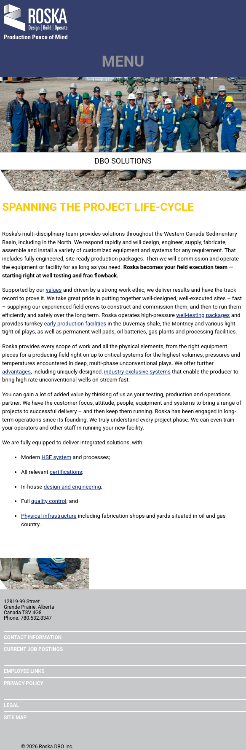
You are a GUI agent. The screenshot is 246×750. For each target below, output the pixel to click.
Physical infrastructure (49, 516)
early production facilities (75, 323)
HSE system (57, 457)
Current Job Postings (33, 649)
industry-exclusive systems (137, 371)
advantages (16, 371)
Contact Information (33, 637)
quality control (48, 501)
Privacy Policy (23, 683)
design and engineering (72, 487)
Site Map (15, 717)
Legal (11, 705)
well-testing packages (203, 315)
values (54, 290)
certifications (66, 472)
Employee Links (24, 671)
